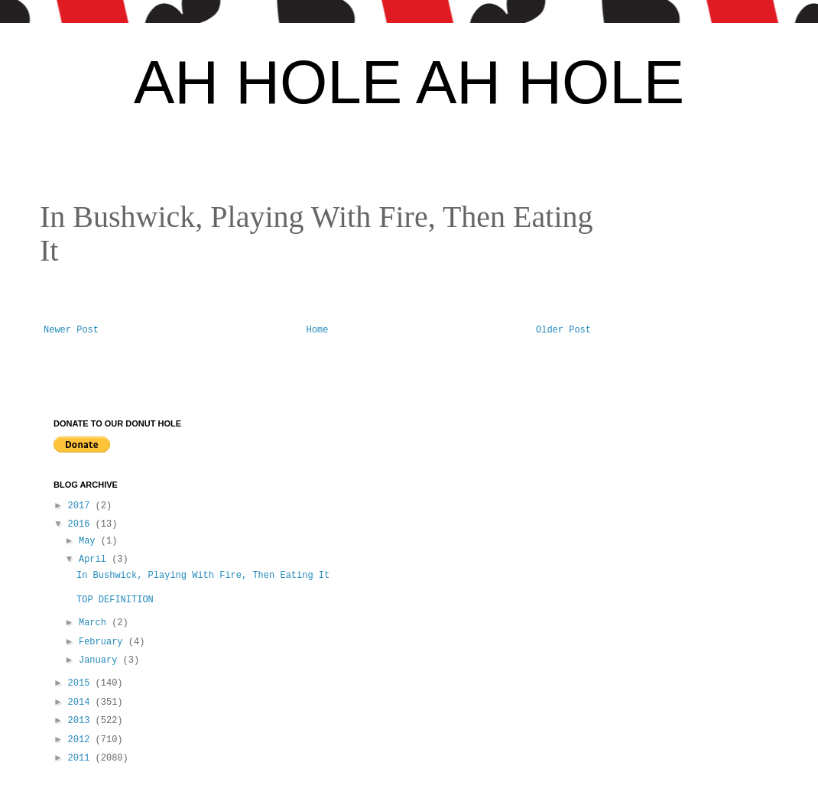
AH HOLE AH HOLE (409, 82)
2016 (82, 524)
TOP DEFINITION (120, 600)
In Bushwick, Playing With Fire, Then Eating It (202, 575)
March (95, 623)
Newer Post (71, 330)
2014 (82, 702)
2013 (82, 720)
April (95, 559)
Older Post (563, 330)
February (103, 642)
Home (318, 330)
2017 (82, 506)
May (90, 541)
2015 (82, 683)
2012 (82, 740)
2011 (82, 758)
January (101, 660)
